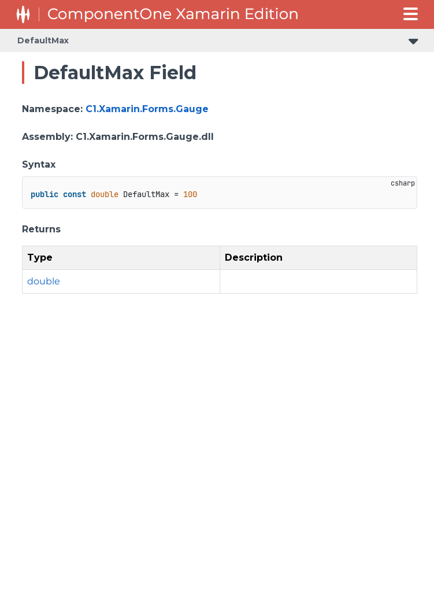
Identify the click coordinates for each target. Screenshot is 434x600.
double (43, 281)
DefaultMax (43, 40)
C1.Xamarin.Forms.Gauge (147, 108)
